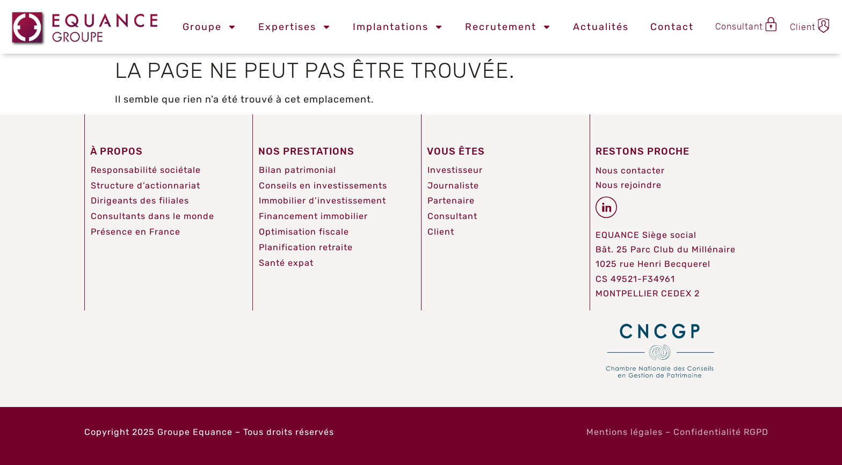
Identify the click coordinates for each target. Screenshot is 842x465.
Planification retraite (306, 247)
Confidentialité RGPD (720, 432)
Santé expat (286, 263)
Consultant (452, 216)
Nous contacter (630, 170)
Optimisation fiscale (304, 232)
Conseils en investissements (323, 185)
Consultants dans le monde (152, 216)
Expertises (294, 27)
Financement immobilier (313, 216)
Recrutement (508, 27)
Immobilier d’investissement (322, 200)
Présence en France (135, 232)
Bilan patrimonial (297, 170)
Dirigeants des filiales (140, 200)
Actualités (601, 27)
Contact (672, 27)
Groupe (210, 27)
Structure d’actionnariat (145, 185)
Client (440, 232)
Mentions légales (624, 432)
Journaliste (453, 185)
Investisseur (455, 170)
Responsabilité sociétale (146, 170)
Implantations (398, 27)
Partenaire (451, 200)
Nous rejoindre (629, 185)
